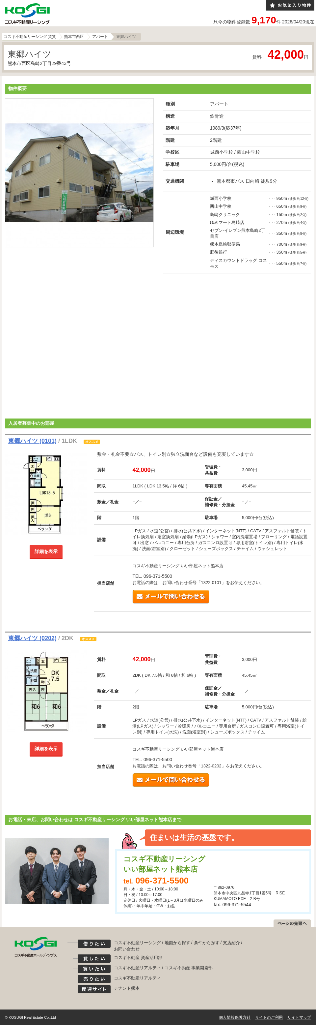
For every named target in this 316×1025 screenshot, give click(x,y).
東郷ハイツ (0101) (32, 441)
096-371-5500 (162, 880)
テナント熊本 (127, 988)
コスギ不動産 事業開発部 (189, 967)
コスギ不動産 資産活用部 (138, 957)
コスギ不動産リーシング (137, 942)
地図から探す (177, 942)
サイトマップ (299, 1017)
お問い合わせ (127, 949)
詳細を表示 (46, 551)
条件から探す (207, 942)
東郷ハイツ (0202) (32, 638)
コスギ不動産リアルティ (137, 967)
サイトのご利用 (269, 1017)
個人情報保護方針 (234, 1017)
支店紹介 (231, 942)
